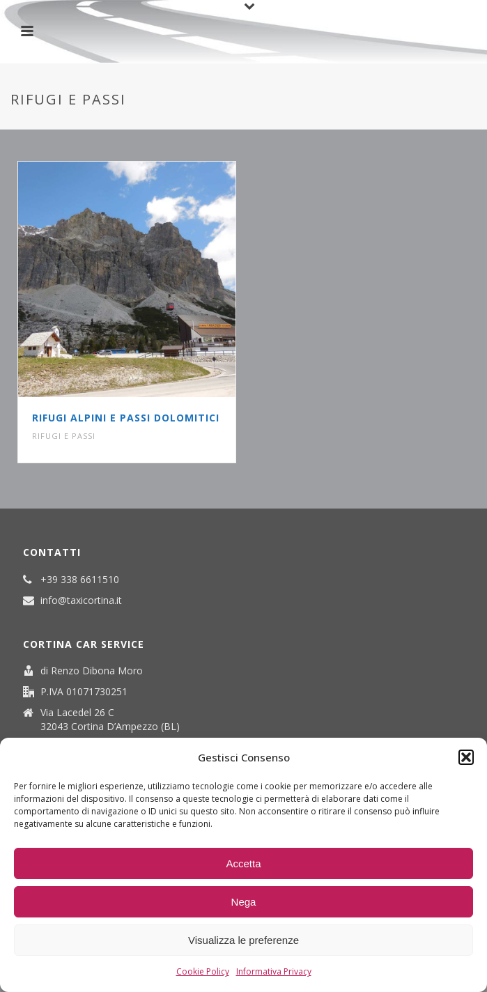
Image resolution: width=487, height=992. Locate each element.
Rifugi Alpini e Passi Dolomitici (125, 417)
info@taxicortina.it (81, 600)
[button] (466, 757)
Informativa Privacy (273, 971)
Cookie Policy (202, 971)
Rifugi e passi (63, 436)
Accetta (243, 863)
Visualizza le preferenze (243, 940)
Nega (243, 902)
